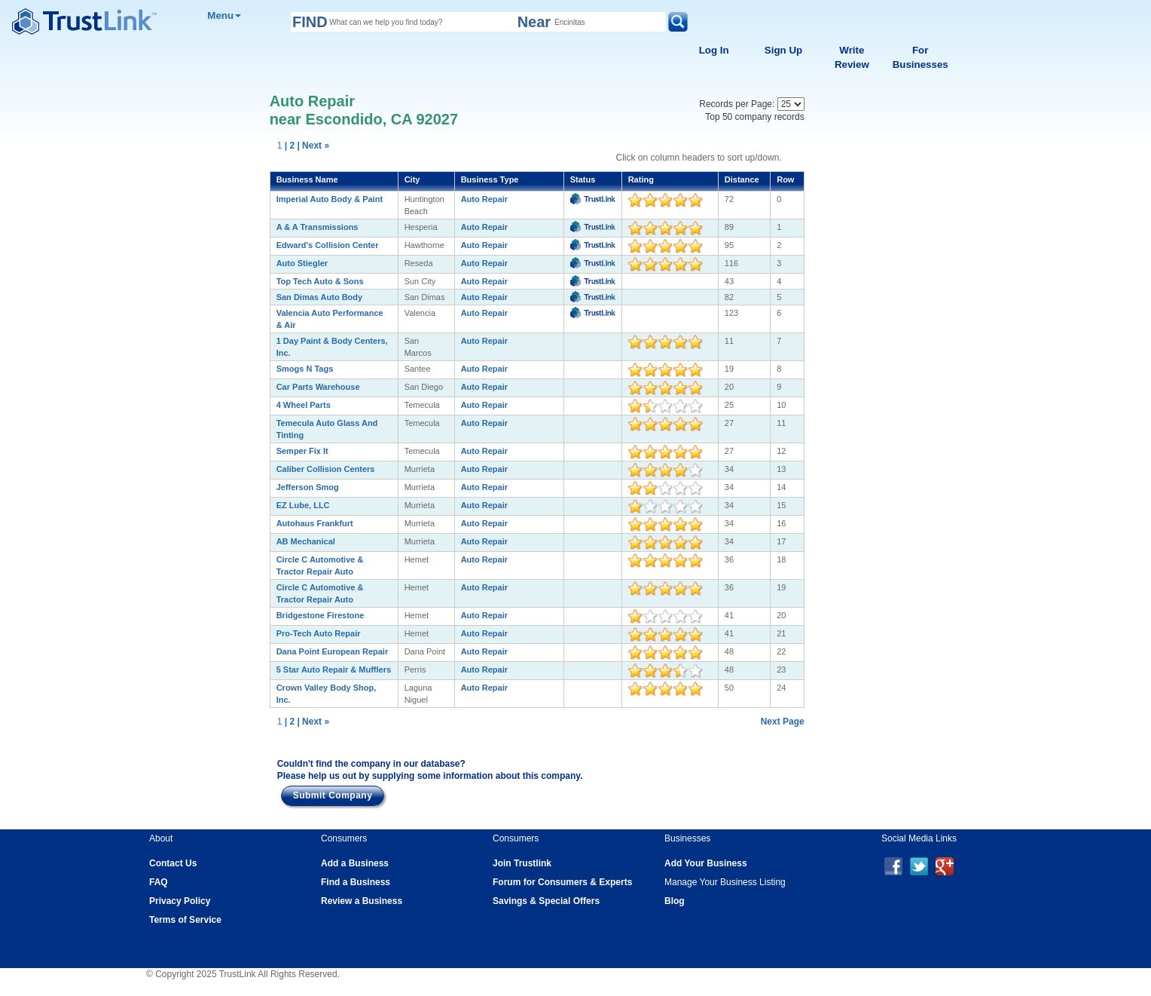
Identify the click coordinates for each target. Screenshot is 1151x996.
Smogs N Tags (305, 368)
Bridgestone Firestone (320, 615)
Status (583, 179)
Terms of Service (185, 920)
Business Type (490, 179)
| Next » (313, 145)
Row (785, 179)
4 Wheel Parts (303, 404)
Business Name (307, 179)
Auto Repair (484, 199)
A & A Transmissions (317, 226)
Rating (641, 179)
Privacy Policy (179, 901)
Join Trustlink (522, 863)
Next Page (782, 721)
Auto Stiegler (302, 263)
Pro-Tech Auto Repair (318, 633)
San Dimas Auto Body (319, 297)
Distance (742, 179)
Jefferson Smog (307, 487)
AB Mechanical (305, 541)
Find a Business (355, 882)
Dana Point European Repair (332, 651)
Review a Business (361, 901)
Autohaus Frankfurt (314, 523)
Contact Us (173, 863)
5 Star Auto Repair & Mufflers (333, 669)
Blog (674, 901)
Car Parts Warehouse (318, 386)
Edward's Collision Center (327, 245)
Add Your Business (705, 863)
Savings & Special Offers (546, 901)
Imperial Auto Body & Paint (329, 199)
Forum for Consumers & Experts (562, 882)
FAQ (158, 882)
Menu (224, 15)
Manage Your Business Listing (725, 882)
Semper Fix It (302, 450)
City (412, 179)
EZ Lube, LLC (303, 505)
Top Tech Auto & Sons (320, 281)
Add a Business (355, 863)
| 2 (290, 145)
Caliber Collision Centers (325, 468)
